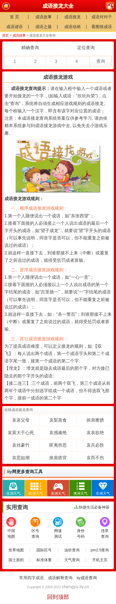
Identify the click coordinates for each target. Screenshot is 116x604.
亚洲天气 (13, 487)
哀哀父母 (21, 420)
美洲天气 (58, 487)
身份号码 (81, 528)
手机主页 (100, 560)
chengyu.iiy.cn (75, 586)
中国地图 (11, 528)
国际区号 (44, 550)
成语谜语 (14, 26)
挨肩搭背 (58, 457)
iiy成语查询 (87, 577)
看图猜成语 (101, 26)
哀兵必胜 (95, 445)
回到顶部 (58, 597)
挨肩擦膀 (95, 420)
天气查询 (72, 560)
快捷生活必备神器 (91, 507)
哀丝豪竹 (21, 445)
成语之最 (43, 26)
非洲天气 (103, 487)
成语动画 (72, 26)
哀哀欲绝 (95, 432)
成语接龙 (72, 16)
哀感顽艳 (58, 432)
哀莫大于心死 (21, 432)
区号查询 (35, 528)
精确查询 (30, 47)
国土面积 (16, 560)
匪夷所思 (58, 445)
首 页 (14, 16)
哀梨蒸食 (58, 420)
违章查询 (105, 528)
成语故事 (43, 16)
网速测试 (58, 528)
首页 (5, 35)
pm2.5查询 (100, 550)
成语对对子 (101, 16)
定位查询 (86, 47)
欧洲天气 (36, 487)
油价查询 (72, 550)
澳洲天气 (80, 487)
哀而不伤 (95, 457)
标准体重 (44, 560)
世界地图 (16, 550)
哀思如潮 (21, 457)
